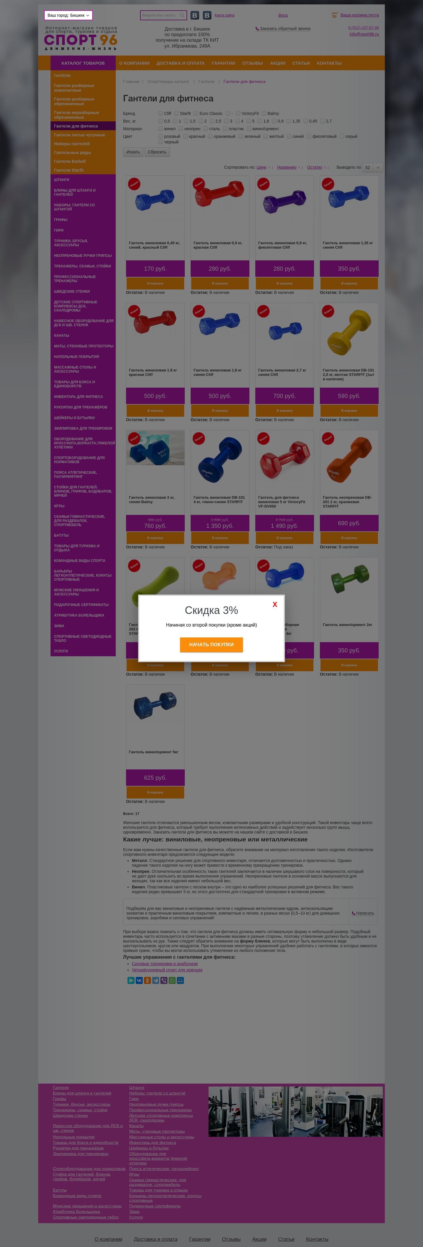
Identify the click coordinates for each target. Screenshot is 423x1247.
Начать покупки (211, 644)
